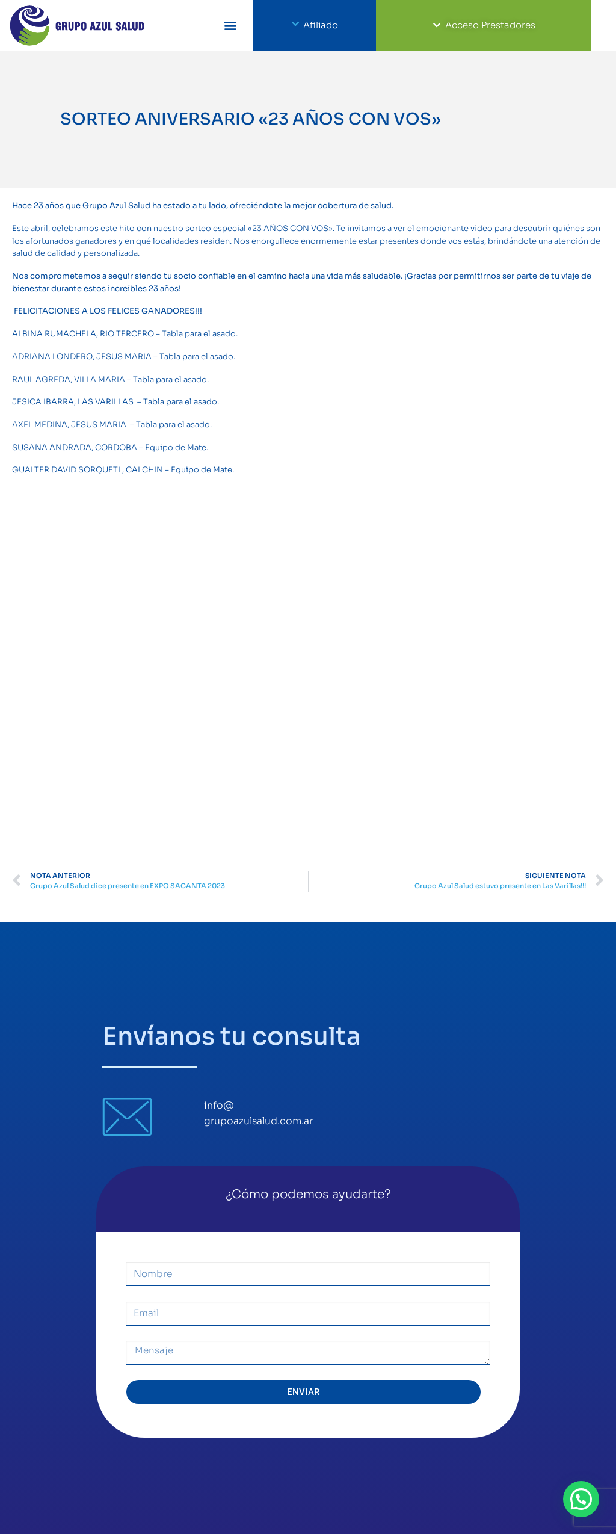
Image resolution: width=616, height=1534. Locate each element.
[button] (231, 26)
